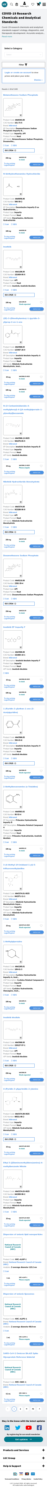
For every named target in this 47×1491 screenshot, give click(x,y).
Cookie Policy (38, 1479)
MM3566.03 (20, 347)
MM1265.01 (20, 966)
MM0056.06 (20, 199)
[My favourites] (32, 4)
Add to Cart (36, 164)
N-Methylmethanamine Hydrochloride (21, 174)
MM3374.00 (20, 507)
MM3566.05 (20, 737)
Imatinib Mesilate (11, 1017)
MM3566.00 (20, 1042)
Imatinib (7, 246)
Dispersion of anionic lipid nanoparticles (22, 1234)
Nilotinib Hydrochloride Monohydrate (21, 481)
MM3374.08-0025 (22, 1114)
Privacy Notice (26, 1479)
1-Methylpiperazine (12, 941)
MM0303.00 (20, 120)
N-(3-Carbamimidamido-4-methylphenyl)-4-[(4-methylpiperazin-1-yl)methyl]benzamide (22, 409)
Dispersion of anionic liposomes (18, 1294)
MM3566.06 (20, 652)
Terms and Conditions (12, 1479)
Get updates (21, 1439)
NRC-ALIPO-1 (21, 1319)
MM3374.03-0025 (22, 1191)
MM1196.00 (20, 272)
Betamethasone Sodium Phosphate (20, 95)
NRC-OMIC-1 (20, 1382)
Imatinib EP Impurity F (14, 627)
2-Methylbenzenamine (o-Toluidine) (20, 786)
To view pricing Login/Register (9, 164)
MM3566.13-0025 (22, 438)
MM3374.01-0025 (22, 893)
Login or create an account (18, 72)
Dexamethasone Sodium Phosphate (20, 555)
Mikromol (13, 126)
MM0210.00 (20, 580)
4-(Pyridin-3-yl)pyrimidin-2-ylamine (20, 1089)
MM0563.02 (20, 812)
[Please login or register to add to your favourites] (41, 158)
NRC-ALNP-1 (20, 1259)
